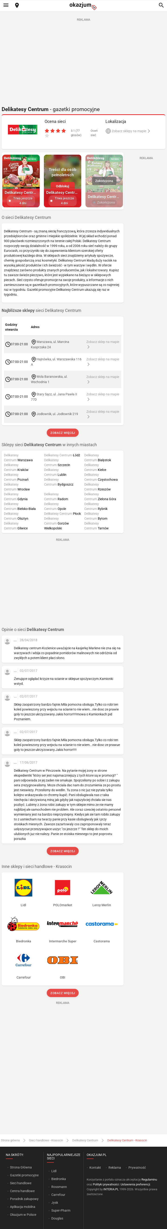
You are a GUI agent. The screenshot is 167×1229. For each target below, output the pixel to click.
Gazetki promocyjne (24, 1175)
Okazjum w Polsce (23, 1214)
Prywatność (137, 1167)
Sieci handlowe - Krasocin (46, 1140)
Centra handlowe (22, 1191)
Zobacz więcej (62, 433)
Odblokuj (62, 186)
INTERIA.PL (111, 1189)
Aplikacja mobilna (22, 1207)
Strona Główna (21, 1167)
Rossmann (59, 1187)
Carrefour (58, 1195)
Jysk (54, 1202)
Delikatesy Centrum (85, 1140)
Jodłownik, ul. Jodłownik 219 (57, 414)
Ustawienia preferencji (135, 1184)
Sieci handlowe (20, 1183)
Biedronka (58, 1179)
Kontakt (95, 1167)
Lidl (53, 1171)
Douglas (57, 1218)
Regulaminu (149, 1179)
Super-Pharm (60, 1210)
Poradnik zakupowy (24, 1199)
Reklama (114, 1167)
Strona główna (10, 1140)
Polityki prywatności (106, 1184)
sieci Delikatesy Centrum (41, 310)
